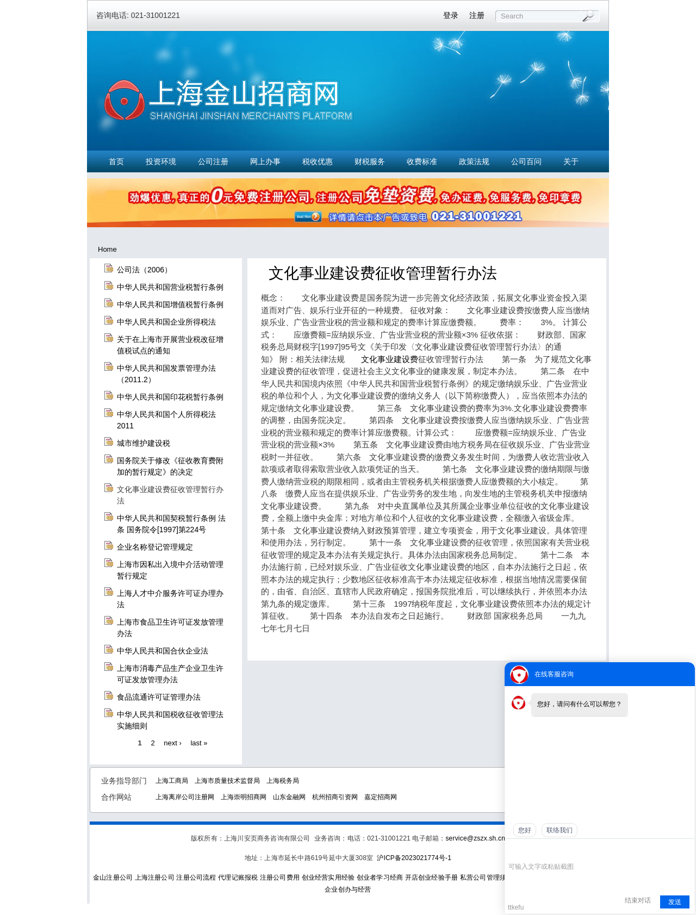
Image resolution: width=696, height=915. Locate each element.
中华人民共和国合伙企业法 (162, 650)
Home (107, 249)
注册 (476, 15)
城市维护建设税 (143, 443)
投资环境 (161, 161)
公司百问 (526, 161)
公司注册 (213, 161)
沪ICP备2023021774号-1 (414, 858)
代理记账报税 (238, 877)
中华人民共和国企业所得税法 (166, 322)
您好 (524, 830)
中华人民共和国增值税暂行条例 (170, 304)
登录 (450, 15)
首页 (116, 161)
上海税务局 (282, 781)
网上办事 (265, 161)
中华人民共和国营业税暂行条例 (170, 287)
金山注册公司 (113, 877)
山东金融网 (289, 797)
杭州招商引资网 (335, 797)
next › (173, 742)
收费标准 (422, 161)
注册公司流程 (196, 877)
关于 (571, 161)
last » (198, 742)
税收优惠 (317, 161)
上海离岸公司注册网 (185, 797)
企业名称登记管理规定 (155, 547)
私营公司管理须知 (486, 877)
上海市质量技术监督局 (227, 781)
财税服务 (370, 161)
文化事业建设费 (389, 359)
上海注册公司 (155, 877)
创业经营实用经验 (328, 877)
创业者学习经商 (380, 877)
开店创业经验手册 (431, 877)
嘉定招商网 (380, 797)
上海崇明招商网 (243, 797)
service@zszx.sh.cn (475, 838)
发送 (674, 902)
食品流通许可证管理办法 (159, 697)
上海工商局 (172, 781)
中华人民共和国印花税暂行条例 (170, 397)
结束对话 (638, 900)
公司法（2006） (144, 269)
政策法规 (474, 161)
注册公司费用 (280, 877)
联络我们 (559, 830)
